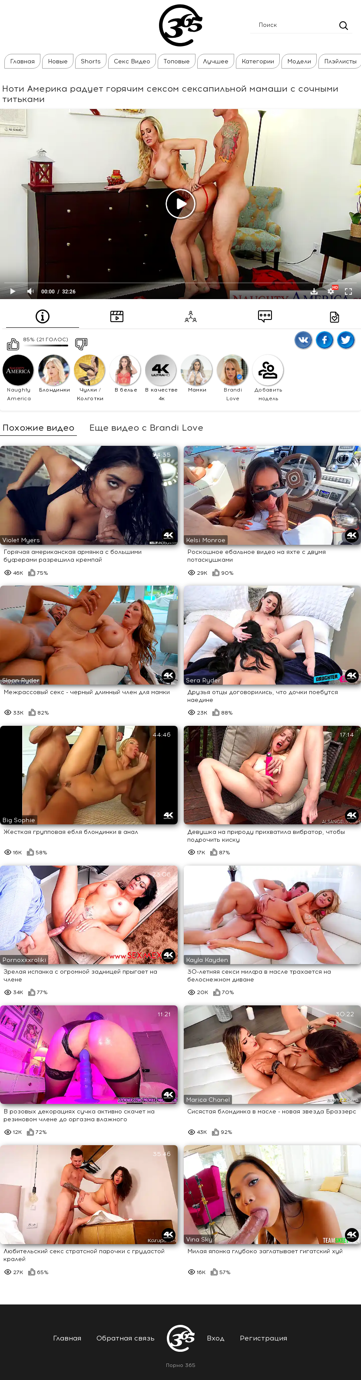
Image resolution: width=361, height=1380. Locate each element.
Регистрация (263, 1338)
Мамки (196, 374)
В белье (124, 374)
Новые (54, 61)
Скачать (314, 291)
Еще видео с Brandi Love (146, 427)
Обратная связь (125, 1338)
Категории (254, 61)
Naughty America (18, 378)
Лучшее (212, 61)
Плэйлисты (336, 61)
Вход (216, 1338)
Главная (18, 61)
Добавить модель (267, 378)
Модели (295, 61)
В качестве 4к (161, 378)
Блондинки (54, 374)
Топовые (172, 61)
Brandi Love (232, 378)
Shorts (87, 61)
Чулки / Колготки (89, 378)
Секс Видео (128, 61)
